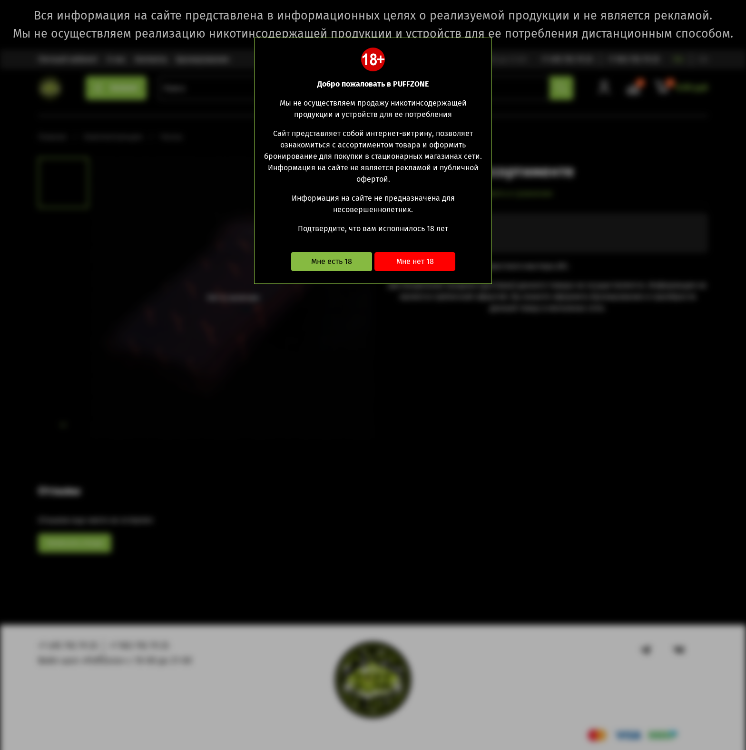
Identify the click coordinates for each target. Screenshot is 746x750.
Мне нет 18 (415, 261)
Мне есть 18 (331, 261)
